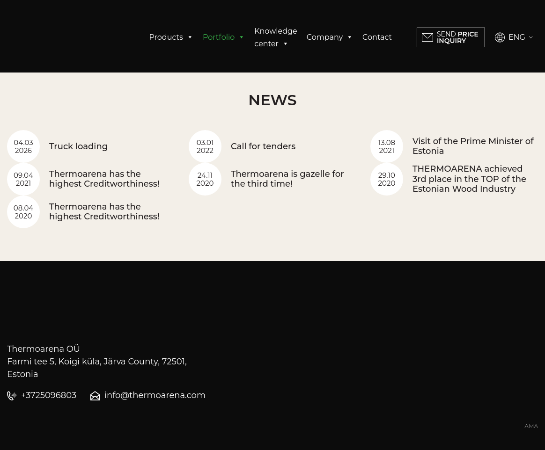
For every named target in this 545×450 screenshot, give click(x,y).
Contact (377, 37)
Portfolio (224, 37)
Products (171, 37)
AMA (531, 426)
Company (330, 37)
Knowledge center (275, 38)
